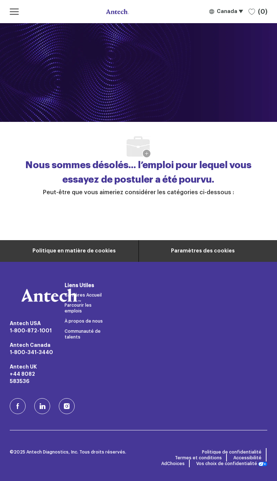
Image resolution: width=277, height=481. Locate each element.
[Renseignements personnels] (74, 251)
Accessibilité (247, 458)
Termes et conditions (198, 458)
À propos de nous (84, 321)
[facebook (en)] (18, 406)
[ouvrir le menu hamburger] (14, 11)
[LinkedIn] (42, 406)
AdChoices (173, 463)
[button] (226, 11)
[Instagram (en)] (67, 406)
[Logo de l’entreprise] (116, 11)
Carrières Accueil (83, 295)
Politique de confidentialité (231, 452)
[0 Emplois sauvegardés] (258, 11)
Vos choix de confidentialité (231, 463)
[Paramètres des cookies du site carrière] (203, 251)
